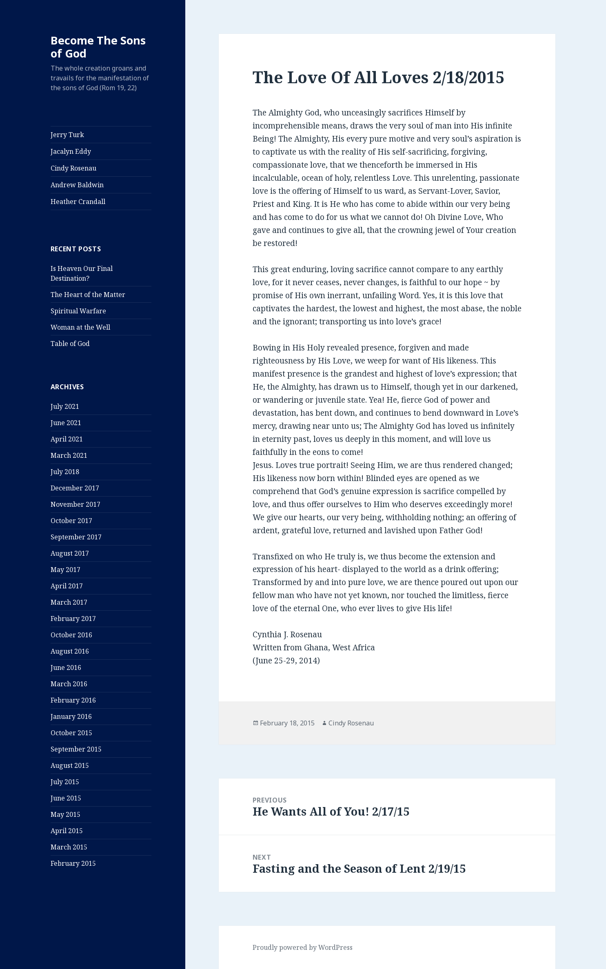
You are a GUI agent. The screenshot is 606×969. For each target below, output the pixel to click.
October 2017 (71, 520)
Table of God (70, 343)
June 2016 (66, 667)
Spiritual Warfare (78, 310)
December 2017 (75, 487)
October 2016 (71, 634)
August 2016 (70, 651)
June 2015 (66, 798)
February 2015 (73, 863)
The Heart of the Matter (88, 294)
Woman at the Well (80, 327)
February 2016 (73, 700)
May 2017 (65, 569)
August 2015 (70, 765)
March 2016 (69, 683)
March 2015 (69, 847)
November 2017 (75, 504)
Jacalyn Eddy (71, 151)
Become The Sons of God (98, 47)
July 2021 (65, 406)
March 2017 (69, 602)
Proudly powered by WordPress (303, 947)
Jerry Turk (67, 134)
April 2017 (67, 585)
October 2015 (71, 732)
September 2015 (76, 749)
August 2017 (70, 553)
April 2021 (67, 439)
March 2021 (69, 455)
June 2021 (66, 422)
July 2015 (65, 781)
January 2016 (71, 716)
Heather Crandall (78, 201)
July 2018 (65, 471)
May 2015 (65, 814)
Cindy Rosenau (73, 168)
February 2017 (73, 618)
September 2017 (76, 536)
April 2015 (67, 830)
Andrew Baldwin (77, 184)
